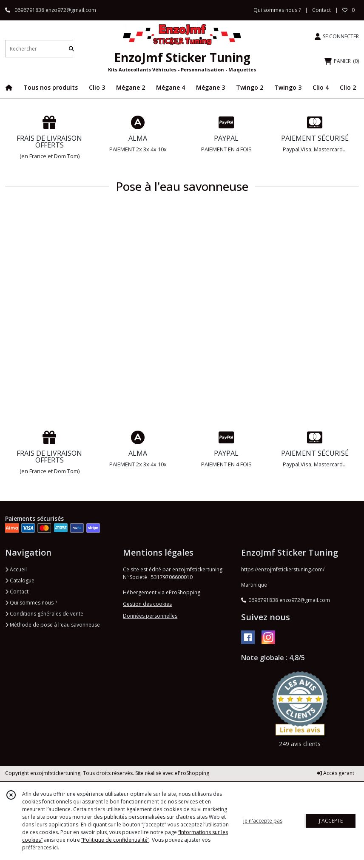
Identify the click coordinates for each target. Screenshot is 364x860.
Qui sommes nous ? (31, 602)
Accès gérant (335, 773)
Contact (321, 10)
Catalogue (19, 580)
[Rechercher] (71, 48)
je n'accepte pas (262, 820)
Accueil (16, 569)
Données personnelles (150, 615)
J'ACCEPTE (331, 820)
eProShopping (192, 773)
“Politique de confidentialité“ (115, 839)
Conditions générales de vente (44, 613)
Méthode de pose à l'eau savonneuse (52, 624)
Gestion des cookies (147, 603)
